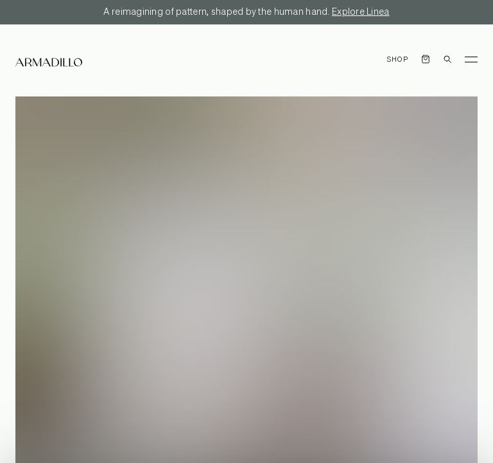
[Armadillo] (48, 62)
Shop (397, 59)
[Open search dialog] (447, 59)
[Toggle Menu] (471, 59)
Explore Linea (361, 12)
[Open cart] (425, 59)
